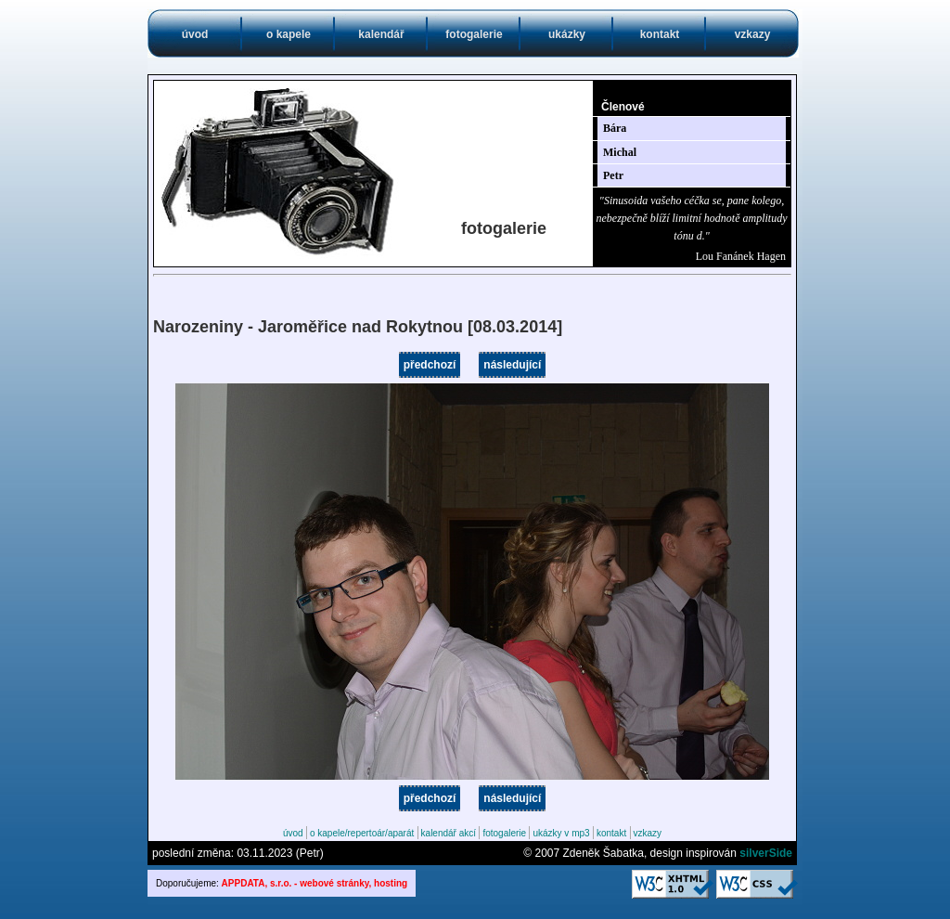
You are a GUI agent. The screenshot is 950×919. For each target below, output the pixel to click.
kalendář (381, 34)
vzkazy (753, 34)
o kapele (288, 34)
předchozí (430, 364)
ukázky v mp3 (561, 833)
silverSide (765, 853)
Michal (619, 152)
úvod (195, 34)
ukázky (566, 34)
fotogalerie (473, 34)
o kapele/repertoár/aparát (362, 833)
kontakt (660, 34)
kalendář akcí (448, 833)
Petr (613, 175)
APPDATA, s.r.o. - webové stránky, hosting (315, 883)
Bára (614, 128)
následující (512, 364)
